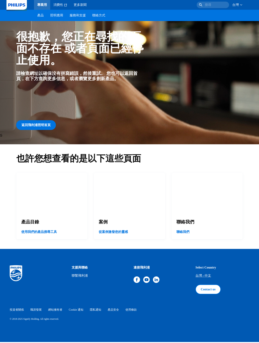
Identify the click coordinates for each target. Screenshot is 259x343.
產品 (40, 15)
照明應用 (56, 15)
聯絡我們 (182, 233)
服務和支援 (78, 15)
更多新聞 (80, 4)
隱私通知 (95, 310)
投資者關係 (17, 310)
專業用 (42, 4)
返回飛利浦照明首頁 (36, 125)
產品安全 (113, 310)
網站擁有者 (55, 310)
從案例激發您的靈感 (113, 233)
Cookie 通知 (76, 310)
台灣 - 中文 (203, 276)
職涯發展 (36, 310)
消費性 (60, 5)
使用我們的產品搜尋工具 (39, 233)
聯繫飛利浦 (80, 276)
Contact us (208, 290)
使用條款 (131, 310)
